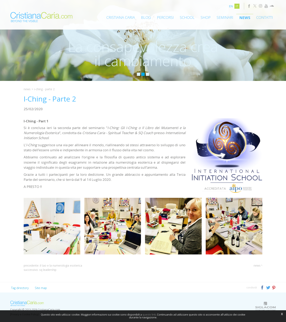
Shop (206, 17)
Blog (146, 17)
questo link (149, 314)
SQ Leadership (47, 270)
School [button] (187, 17)
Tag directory (20, 288)
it (237, 6)
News (244, 17)
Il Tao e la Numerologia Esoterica (61, 265)
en (231, 6)
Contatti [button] (264, 17)
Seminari (225, 17)
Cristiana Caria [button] (120, 17)
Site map (41, 288)
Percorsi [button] (165, 17)
